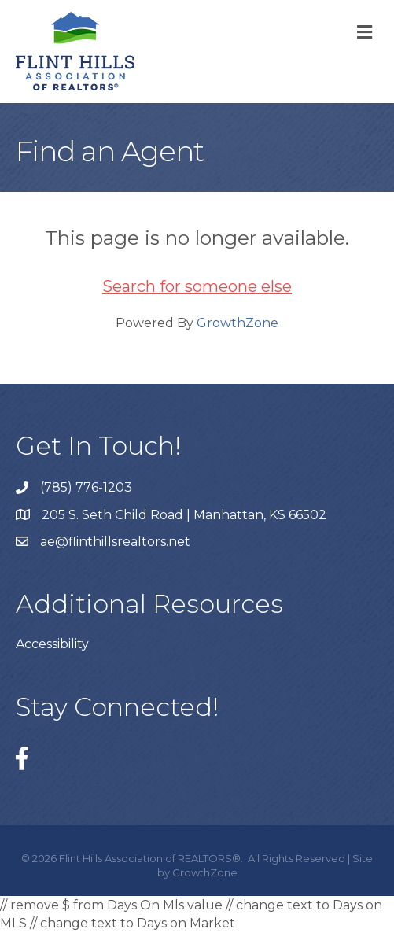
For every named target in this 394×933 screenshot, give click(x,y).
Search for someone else (197, 286)
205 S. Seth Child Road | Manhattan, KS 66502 (184, 514)
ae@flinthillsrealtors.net (115, 541)
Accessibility (52, 643)
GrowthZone (237, 322)
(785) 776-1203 (86, 487)
